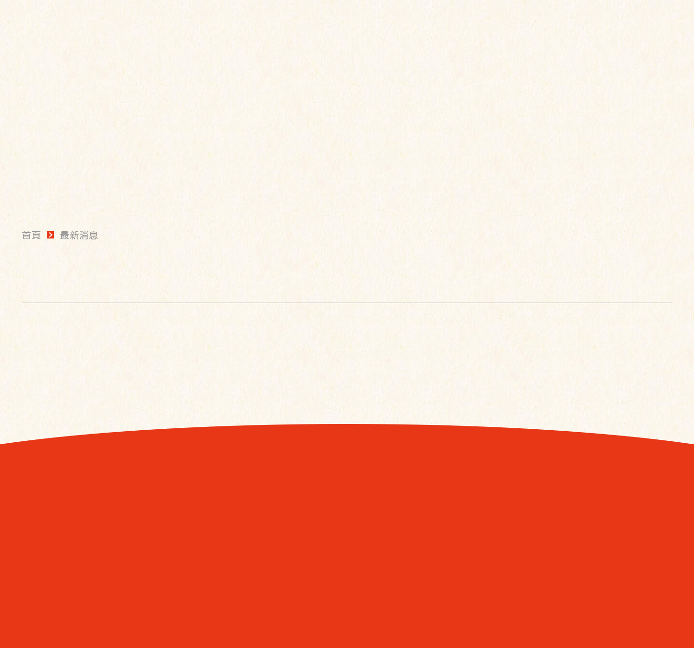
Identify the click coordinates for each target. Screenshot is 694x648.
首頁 (31, 235)
